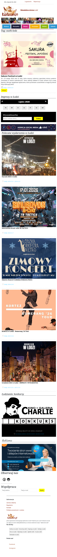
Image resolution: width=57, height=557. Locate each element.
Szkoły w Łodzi (41, 529)
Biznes (25, 26)
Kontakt (8, 507)
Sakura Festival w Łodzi (11, 76)
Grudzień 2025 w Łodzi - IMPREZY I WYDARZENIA (20, 383)
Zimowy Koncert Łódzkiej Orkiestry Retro (17, 280)
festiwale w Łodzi (14, 534)
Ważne (44, 26)
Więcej (4, 90)
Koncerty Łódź (23, 529)
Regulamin (9, 505)
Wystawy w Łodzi (22, 532)
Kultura (6, 26)
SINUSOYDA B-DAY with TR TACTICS (15, 228)
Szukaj (38, 118)
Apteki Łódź (31, 532)
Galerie (53, 26)
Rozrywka (16, 26)
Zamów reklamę (11, 503)
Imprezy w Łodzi (32, 529)
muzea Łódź (38, 532)
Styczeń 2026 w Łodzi (9, 177)
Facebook (12, 544)
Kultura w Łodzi (14, 529)
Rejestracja (37, 1)
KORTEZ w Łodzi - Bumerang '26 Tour (15, 331)
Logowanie (28, 1)
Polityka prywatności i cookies (15, 510)
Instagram (12, 548)
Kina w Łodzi (13, 532)
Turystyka (35, 26)
